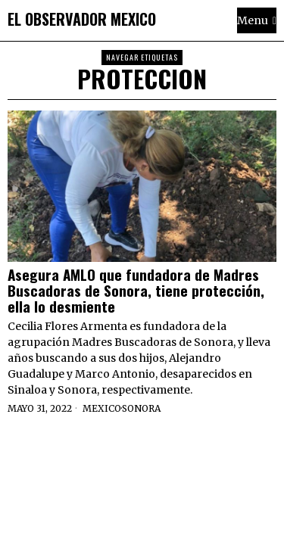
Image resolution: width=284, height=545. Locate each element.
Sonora (141, 408)
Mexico (102, 408)
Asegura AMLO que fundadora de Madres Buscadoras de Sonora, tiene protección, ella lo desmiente (136, 290)
